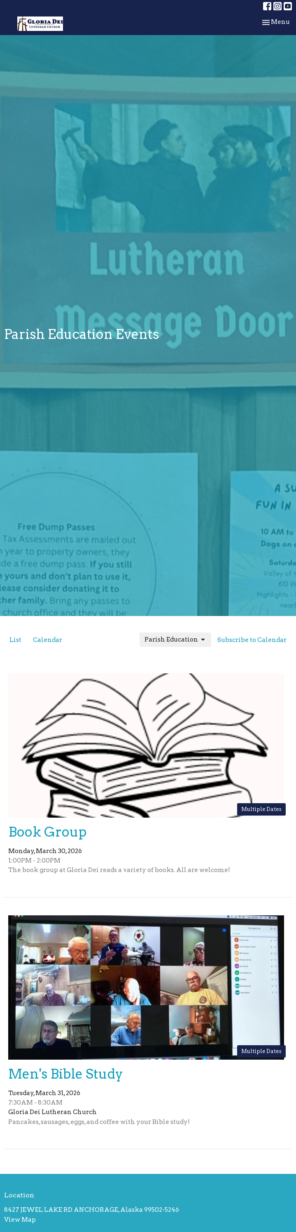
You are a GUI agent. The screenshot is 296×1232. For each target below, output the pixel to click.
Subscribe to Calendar (252, 640)
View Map (20, 1219)
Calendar (47, 640)
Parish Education (175, 640)
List (15, 640)
